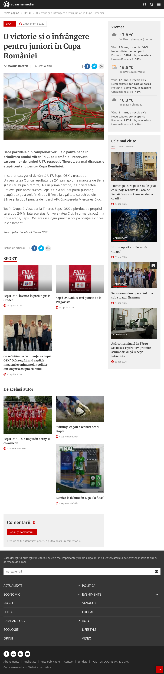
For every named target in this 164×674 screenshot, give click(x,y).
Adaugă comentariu (22, 532)
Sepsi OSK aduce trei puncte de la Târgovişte (78, 300)
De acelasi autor (18, 389)
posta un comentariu (67, 541)
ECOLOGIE (11, 629)
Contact (68, 661)
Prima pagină (11, 13)
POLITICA (88, 585)
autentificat (29, 541)
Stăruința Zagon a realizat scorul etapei (78, 429)
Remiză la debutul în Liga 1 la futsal (80, 498)
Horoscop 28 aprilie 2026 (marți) (129, 249)
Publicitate (30, 661)
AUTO (86, 621)
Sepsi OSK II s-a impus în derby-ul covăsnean (27, 441)
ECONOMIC (12, 594)
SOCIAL (117, 176)
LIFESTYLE (89, 629)
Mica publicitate (50, 661)
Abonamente (11, 661)
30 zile (129, 146)
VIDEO (86, 638)
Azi (113, 146)
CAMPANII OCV (14, 621)
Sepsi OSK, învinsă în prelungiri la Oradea (27, 298)
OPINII (8, 638)
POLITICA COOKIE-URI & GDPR (110, 661)
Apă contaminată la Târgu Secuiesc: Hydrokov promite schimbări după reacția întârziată (131, 350)
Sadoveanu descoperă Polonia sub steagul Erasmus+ (132, 295)
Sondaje (82, 661)
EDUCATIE (89, 612)
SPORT (27, 13)
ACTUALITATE (120, 238)
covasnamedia (19, 4)
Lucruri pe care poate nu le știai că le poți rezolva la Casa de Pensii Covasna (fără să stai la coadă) (133, 192)
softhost (47, 667)
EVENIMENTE (91, 594)
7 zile (120, 146)
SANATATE (89, 603)
